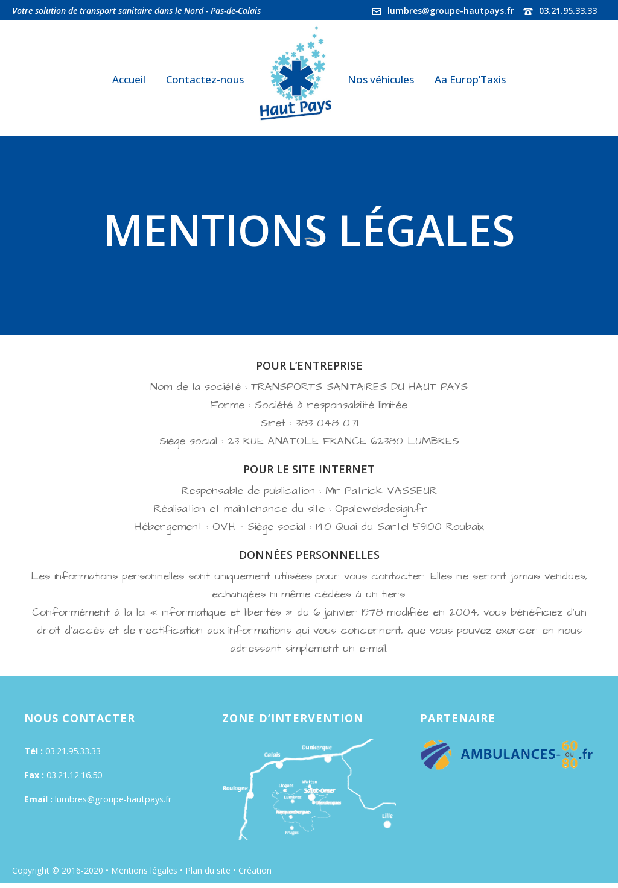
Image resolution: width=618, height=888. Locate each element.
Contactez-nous (205, 79)
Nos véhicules (381, 79)
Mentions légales (144, 870)
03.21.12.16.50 (74, 775)
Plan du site (208, 870)
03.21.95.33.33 (568, 10)
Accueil (128, 79)
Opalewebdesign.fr (385, 508)
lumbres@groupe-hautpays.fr (450, 10)
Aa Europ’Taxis (470, 79)
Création (256, 870)
